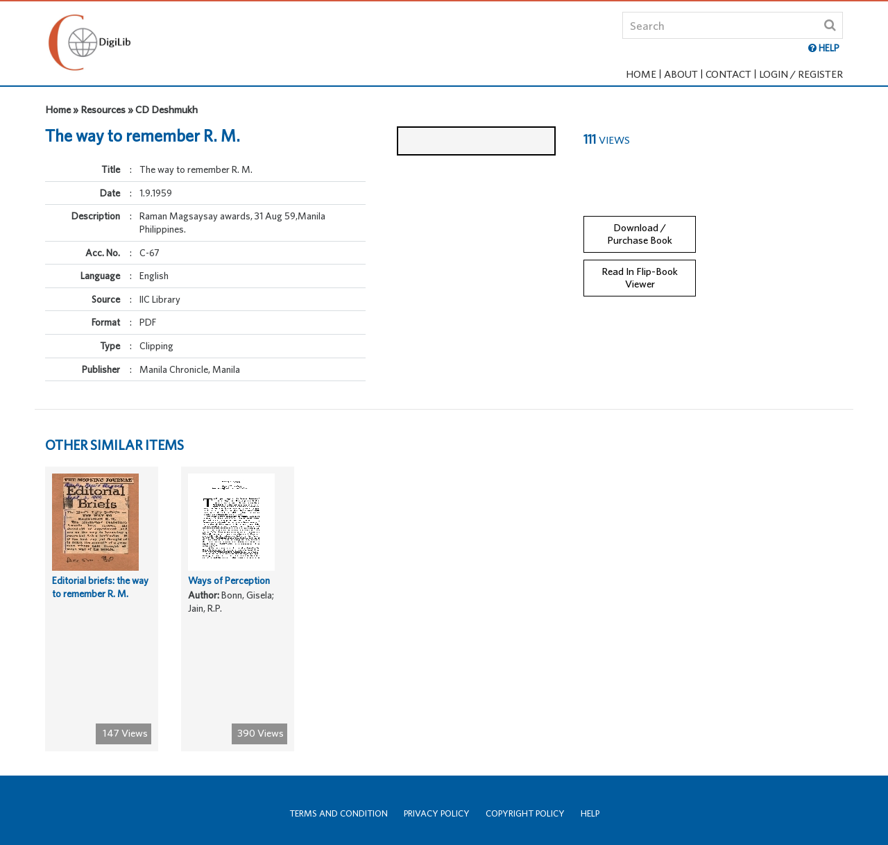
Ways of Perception (229, 592)
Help (590, 813)
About (681, 73)
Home (641, 73)
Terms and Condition (338, 813)
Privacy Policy (437, 813)
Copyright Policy (525, 813)
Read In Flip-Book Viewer (639, 265)
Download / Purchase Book (639, 222)
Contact (728, 73)
